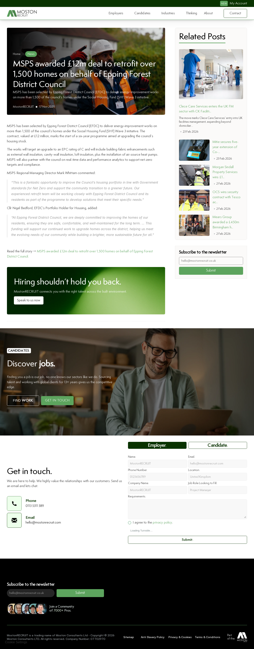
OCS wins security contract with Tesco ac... (227, 197)
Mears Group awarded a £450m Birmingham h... (226, 222)
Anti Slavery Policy (153, 637)
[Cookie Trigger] (16, 642)
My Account (238, 3)
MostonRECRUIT (23, 106)
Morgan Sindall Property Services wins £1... (225, 172)
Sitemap (128, 637)
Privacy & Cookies (180, 637)
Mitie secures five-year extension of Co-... (225, 147)
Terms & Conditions (207, 637)
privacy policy (162, 522)
